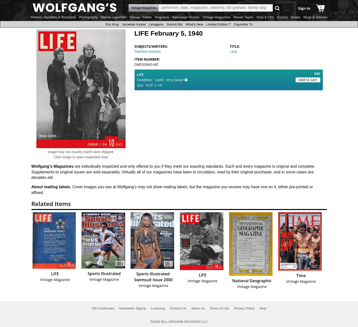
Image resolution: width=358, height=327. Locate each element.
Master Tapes (243, 17)
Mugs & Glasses (315, 17)
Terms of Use (219, 308)
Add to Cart (308, 79)
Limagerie (156, 24)
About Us (198, 308)
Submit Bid (174, 24)
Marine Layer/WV (113, 17)
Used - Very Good (169, 79)
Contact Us (178, 308)
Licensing (158, 308)
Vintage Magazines (216, 17)
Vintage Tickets (140, 17)
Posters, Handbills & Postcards (53, 17)
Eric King (112, 24)
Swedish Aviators (148, 51)
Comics (282, 17)
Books (295, 17)
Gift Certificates (103, 308)
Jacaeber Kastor (134, 24)
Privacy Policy (244, 308)
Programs (162, 17)
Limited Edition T (218, 24)
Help (263, 308)
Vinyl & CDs (265, 17)
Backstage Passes (185, 17)
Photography (88, 17)
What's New (194, 24)
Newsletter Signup (132, 308)
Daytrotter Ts (243, 24)
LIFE (233, 52)
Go (277, 8)
